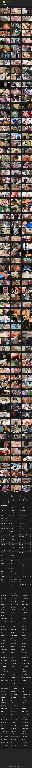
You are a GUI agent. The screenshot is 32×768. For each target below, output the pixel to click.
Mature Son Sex (24, 606)
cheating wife (16, 88)
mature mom (16, 110)
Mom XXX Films (13, 626)
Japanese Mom (24, 654)
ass (16, 168)
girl (26, 476)
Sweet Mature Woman (4, 671)
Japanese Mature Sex (25, 655)
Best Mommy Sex (24, 736)
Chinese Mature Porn (25, 723)
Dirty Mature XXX (24, 637)
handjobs (16, 256)
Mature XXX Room (14, 599)
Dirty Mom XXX (24, 635)
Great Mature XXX (25, 671)
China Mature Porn (25, 727)
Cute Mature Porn (25, 713)
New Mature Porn (25, 595)
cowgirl (5, 80)
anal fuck (16, 205)
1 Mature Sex (24, 708)
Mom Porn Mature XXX (4, 709)
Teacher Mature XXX (14, 683)
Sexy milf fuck (13, 675)
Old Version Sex (13, 643)
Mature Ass (23, 646)
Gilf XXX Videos (13, 629)
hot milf (26, 161)
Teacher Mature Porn (14, 685)
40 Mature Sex (24, 697)
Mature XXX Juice (3, 652)
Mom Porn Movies (4, 708)
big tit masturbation (5, 366)
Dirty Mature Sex (24, 674)
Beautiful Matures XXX (25, 730)
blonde (5, 395)
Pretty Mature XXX (14, 634)
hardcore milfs (26, 242)
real (5, 183)
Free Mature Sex (24, 632)
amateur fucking (16, 432)
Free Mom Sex (24, 626)
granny (16, 29)
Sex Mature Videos (14, 641)
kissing (5, 212)
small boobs (26, 124)
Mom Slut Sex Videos (4, 688)
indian (26, 219)
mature (26, 36)
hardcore (5, 117)
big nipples (26, 439)
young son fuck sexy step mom (12, 498)
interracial (16, 146)
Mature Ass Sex (24, 644)
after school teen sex (5, 373)
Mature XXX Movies (14, 603)
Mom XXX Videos (14, 717)
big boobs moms (16, 388)
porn (16, 366)
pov (5, 476)
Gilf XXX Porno (13, 632)
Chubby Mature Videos (25, 717)
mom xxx (12, 669)
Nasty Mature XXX (4, 603)
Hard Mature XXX (24, 668)
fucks (5, 315)
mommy (3, 498)
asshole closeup (5, 403)
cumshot (16, 73)
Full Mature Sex (3, 624)
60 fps (26, 388)
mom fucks (16, 14)
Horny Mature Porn (25, 666)
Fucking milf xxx (24, 615)
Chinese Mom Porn (25, 720)
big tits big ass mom (5, 124)
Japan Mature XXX (4, 657)
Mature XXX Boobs (4, 722)
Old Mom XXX (13, 649)
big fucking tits (5, 205)
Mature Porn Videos (25, 603)
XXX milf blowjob (14, 661)
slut (5, 176)
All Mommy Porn (24, 680)
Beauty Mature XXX (4, 675)
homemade (16, 425)
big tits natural (5, 198)
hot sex (26, 146)
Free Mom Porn (24, 627)
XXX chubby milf (13, 668)
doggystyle (26, 88)
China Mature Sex (25, 725)
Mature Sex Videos (14, 696)
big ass (26, 139)
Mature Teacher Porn (4, 745)
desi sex (15, 264)
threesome (26, 80)
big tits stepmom (26, 373)
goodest (5, 271)
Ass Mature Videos (25, 711)
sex (5, 285)
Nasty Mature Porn (25, 599)
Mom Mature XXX (3, 700)
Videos (6, 4)
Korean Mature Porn (4, 638)
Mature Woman (3, 737)
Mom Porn (13, 612)
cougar (5, 88)
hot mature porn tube (4, 730)
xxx (15, 500)
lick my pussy (26, 454)
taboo (16, 36)
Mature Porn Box (3, 598)
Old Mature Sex (3, 654)
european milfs (16, 351)
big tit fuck (16, 322)
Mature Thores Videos (4, 740)
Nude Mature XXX (14, 740)
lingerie (16, 198)
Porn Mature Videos (14, 627)
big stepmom (5, 51)
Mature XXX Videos (4, 717)
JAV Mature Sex (3, 613)
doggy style (16, 410)
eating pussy (16, 293)
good (16, 344)
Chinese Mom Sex (25, 719)
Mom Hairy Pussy (3, 703)
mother (5, 29)
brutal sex (16, 439)
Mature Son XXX (14, 699)
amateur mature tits (16, 212)
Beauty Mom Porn (25, 744)
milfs (27, 117)
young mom (26, 190)
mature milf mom (16, 66)
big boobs (26, 322)
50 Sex (23, 689)
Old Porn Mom (13, 647)
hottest (15, 395)
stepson (5, 154)
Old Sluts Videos (24, 660)
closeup (26, 154)
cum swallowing (16, 249)
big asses (5, 447)
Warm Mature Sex (4, 618)
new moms (5, 44)
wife (16, 315)
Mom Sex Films (3, 705)
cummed (26, 176)
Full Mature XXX (24, 612)
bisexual (26, 278)
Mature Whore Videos (4, 742)
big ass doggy (16, 469)
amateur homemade (16, 154)
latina (5, 139)
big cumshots (26, 315)
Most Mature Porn (14, 714)
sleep (21, 500)
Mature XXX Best (3, 723)
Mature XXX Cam (14, 593)
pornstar (26, 293)
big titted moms (5, 307)
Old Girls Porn (13, 733)
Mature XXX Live (3, 663)
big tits (16, 329)
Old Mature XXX (13, 691)
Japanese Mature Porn (25, 643)
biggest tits (16, 359)
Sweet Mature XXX (14, 688)
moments (16, 300)
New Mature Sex (24, 593)
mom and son (24, 496)
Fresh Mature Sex (25, 620)
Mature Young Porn (4, 719)
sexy (26, 102)
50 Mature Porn (24, 691)
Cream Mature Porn (25, 716)
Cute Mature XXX (24, 675)
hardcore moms (5, 95)
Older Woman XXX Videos (15, 737)
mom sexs (26, 95)
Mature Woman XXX (4, 731)
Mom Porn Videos (4, 706)
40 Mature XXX (24, 700)
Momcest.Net (3, 697)
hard (16, 461)
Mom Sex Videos (3, 685)
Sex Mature (13, 655)
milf (26, 168)
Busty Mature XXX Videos (26, 714)
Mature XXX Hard (14, 613)
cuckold (22, 498)
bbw (5, 66)
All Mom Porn (24, 709)
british (5, 329)
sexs (26, 483)
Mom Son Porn (13, 703)
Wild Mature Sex (3, 630)
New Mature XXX (14, 745)
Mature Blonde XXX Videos (26, 677)
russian (16, 102)
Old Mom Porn (13, 658)
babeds (26, 351)
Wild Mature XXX (3, 629)
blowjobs (5, 190)
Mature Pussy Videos (25, 663)
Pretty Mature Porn (14, 635)
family (16, 44)
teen (26, 395)
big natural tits (16, 403)
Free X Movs (13, 672)
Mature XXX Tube (24, 630)
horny (5, 110)
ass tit (5, 388)
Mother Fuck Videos (14, 694)
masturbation (16, 183)
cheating (16, 278)
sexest (5, 168)
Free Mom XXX (24, 621)
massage (11, 500)
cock (26, 410)
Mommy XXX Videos (4, 696)
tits (26, 183)
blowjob (5, 425)
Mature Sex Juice (3, 647)
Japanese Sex (3, 655)
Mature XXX (3, 626)
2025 (19, 496)
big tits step (5, 161)
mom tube (5, 469)
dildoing (26, 264)
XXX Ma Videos (13, 665)
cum (16, 139)
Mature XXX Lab (3, 674)
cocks (5, 410)
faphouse (26, 44)
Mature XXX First (3, 601)
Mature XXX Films (14, 620)
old (5, 219)
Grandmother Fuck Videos (26, 728)
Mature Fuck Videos (25, 640)
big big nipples (26, 198)
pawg (16, 447)
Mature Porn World (4, 660)
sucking (5, 146)
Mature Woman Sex (4, 720)
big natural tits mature (26, 132)
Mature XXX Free (14, 616)
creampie (16, 51)
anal (26, 300)
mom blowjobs (5, 234)
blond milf (27, 307)
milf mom (5, 36)
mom (26, 29)
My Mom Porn (13, 744)
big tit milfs (5, 249)
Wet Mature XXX (3, 596)
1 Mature (12, 624)
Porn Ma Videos (13, 640)
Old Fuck (12, 734)
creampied (16, 95)
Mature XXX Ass (3, 725)
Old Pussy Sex (13, 646)
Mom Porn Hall (3, 711)
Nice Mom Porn (13, 728)
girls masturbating (5, 256)
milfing (26, 425)
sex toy (26, 344)
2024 (7, 500)
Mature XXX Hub (3, 634)
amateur (5, 432)
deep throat (26, 227)
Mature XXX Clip (3, 604)
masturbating (26, 461)
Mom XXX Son (13, 720)
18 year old (5, 242)
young (26, 73)
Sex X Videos (13, 637)
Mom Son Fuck (13, 623)
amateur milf (16, 491)
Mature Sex (2, 609)
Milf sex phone (3, 694)
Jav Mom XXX (24, 649)
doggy (16, 476)
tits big (26, 447)
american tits (15, 219)
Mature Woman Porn (4, 658)
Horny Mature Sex (25, 665)
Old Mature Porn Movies (15, 727)
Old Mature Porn (14, 730)
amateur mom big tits (5, 264)
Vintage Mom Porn (14, 677)
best (5, 102)
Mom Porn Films (3, 713)
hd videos (5, 22)
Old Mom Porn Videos (14, 654)
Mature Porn (3, 607)
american (26, 417)
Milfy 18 (2, 686)
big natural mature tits (26, 366)
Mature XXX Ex (3, 635)
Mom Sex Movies (3, 716)
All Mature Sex (24, 683)
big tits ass (16, 373)
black (27, 337)
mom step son (26, 14)
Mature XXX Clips (14, 610)
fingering (26, 403)
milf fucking (16, 337)
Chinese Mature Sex (25, 722)
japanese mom (4, 496)
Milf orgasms (3, 683)
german (16, 117)
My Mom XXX (24, 601)
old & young (5, 381)
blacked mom (5, 344)
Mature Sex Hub (3, 595)
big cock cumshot (16, 234)
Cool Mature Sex (3, 666)
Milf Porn (2, 689)
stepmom (16, 80)
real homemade (26, 329)
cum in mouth (26, 51)
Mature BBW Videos (25, 745)
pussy (5, 417)
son (5, 14)
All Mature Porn (24, 686)
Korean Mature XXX (4, 612)
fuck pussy (5, 359)
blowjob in (27, 491)
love (5, 337)
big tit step (26, 249)
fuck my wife (16, 124)
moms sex (16, 132)
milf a (26, 256)
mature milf (5, 73)
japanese (14, 496)
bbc (16, 161)
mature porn (3, 644)
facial (26, 271)
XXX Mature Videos (14, 663)
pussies (26, 381)
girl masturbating (5, 293)
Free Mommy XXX (24, 629)
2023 (10, 502)
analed (5, 132)
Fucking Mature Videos (25, 616)
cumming (16, 307)
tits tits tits (16, 483)
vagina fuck (26, 58)
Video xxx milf (13, 678)
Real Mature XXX (14, 630)
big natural (26, 432)
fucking (16, 190)
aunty (26, 22)
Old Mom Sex (13, 652)
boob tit (5, 454)
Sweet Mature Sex (4, 623)
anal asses (26, 469)
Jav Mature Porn (24, 652)
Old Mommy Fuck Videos (26, 694)
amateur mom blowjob (16, 454)
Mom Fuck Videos (3, 702)
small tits (26, 285)
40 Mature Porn (24, 699)
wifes (26, 205)
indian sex (5, 227)
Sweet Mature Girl (4, 620)
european (16, 417)
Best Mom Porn (24, 734)
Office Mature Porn (14, 739)
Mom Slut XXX (3, 691)
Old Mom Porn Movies (14, 689)
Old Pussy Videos (14, 644)
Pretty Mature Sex (4, 649)
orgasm (26, 110)
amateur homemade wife (26, 234)
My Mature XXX (13, 709)
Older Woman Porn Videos (15, 736)
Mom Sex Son (3, 692)
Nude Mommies (3, 593)
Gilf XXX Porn (24, 618)
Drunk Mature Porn (25, 634)
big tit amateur (16, 242)
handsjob (5, 278)
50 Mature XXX (24, 678)
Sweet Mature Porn (4, 599)
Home (2, 4)
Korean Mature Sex (4, 592)
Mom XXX (12, 692)
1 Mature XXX (24, 706)
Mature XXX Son (14, 598)
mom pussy (26, 66)
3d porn (23, 705)
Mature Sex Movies (4, 651)
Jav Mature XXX (24, 651)
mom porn (2, 699)
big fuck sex (5, 461)
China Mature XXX (4, 606)
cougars (26, 212)
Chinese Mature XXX (4, 668)
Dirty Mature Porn (25, 641)
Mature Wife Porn (4, 739)
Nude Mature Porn (4, 621)
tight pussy (5, 483)
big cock (16, 227)
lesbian (16, 58)
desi (16, 271)
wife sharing (5, 58)
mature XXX (24, 661)
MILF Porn (2, 682)
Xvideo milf (13, 671)
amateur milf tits (5, 300)
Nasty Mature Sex (25, 598)
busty (5, 439)
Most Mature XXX (14, 711)
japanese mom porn (25, 657)
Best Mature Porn (25, 740)
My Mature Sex (3, 669)
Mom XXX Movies (14, 722)
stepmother (5, 351)
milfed (5, 322)
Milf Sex (12, 657)
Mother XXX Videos (14, 705)
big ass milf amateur (26, 359)
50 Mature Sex (24, 692)
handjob (5, 491)
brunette (16, 381)
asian (16, 22)
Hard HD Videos (24, 669)
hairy (16, 176)
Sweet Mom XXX (14, 686)
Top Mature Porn (14, 682)
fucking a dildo (16, 285)
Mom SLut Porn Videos (4, 680)
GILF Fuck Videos (14, 638)
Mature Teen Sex (3, 744)
